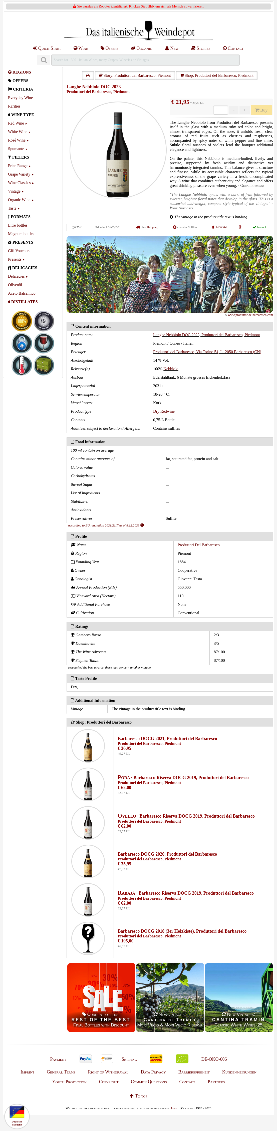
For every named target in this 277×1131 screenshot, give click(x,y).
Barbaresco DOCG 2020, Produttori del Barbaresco (167, 854)
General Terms (61, 1071)
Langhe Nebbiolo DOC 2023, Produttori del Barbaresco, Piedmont (206, 335)
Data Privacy (153, 1071)
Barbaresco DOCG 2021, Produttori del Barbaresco (167, 738)
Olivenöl (15, 285)
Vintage (14, 191)
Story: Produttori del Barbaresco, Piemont (135, 75)
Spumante (16, 149)
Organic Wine (19, 200)
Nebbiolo (170, 369)
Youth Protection (69, 1081)
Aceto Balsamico (22, 293)
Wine (81, 48)
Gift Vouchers (19, 251)
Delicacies (16, 276)
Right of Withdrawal (108, 1071)
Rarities (14, 106)
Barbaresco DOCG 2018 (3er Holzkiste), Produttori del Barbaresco (182, 931)
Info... (175, 1108)
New (172, 48)
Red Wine (16, 123)
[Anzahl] (220, 110)
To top (138, 1095)
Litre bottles (18, 225)
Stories (200, 48)
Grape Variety (19, 174)
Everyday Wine (20, 98)
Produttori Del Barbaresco (199, 545)
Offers (109, 48)
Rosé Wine (17, 140)
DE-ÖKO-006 (214, 1059)
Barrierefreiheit (194, 1071)
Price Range (18, 166)
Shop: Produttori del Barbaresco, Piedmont (216, 75)
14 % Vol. (221, 227)
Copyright (109, 1081)
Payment (58, 1059)
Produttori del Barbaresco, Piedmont (98, 92)
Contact (233, 48)
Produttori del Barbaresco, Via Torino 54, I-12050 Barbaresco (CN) (207, 352)
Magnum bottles (21, 234)
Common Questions (149, 1081)
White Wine (17, 132)
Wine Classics (19, 183)
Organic (141, 48)
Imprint (27, 1071)
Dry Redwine (164, 411)
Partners (216, 1081)
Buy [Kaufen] (261, 110)
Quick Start (47, 48)
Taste (12, 208)
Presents (14, 259)
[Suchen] (43, 60)
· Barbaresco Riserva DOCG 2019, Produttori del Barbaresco (183, 777)
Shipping (152, 227)
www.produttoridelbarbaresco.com (250, 315)
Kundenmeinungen (239, 1071)
